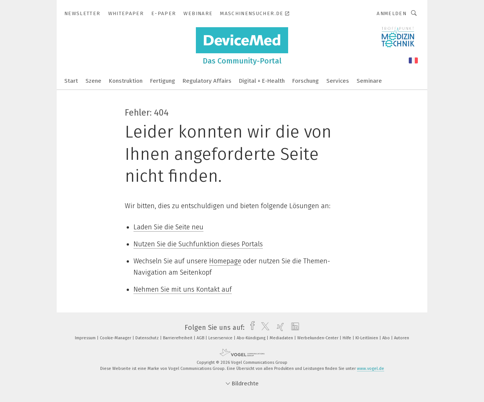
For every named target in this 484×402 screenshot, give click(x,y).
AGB (201, 338)
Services (337, 80)
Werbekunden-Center (318, 338)
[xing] (278, 327)
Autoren (401, 338)
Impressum (86, 338)
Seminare (369, 80)
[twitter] (263, 327)
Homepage (225, 261)
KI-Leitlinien (367, 338)
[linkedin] (293, 327)
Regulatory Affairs (207, 80)
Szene (93, 80)
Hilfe (347, 338)
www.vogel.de (370, 368)
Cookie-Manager (116, 338)
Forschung (305, 80)
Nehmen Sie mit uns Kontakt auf (182, 289)
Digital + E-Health (262, 80)
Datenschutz (147, 338)
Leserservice (221, 338)
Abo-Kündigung (252, 338)
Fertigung (162, 80)
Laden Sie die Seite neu (168, 227)
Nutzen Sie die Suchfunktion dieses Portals (198, 244)
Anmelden (391, 13)
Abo (386, 338)
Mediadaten (282, 338)
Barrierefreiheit (178, 338)
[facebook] (250, 327)
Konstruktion (126, 80)
